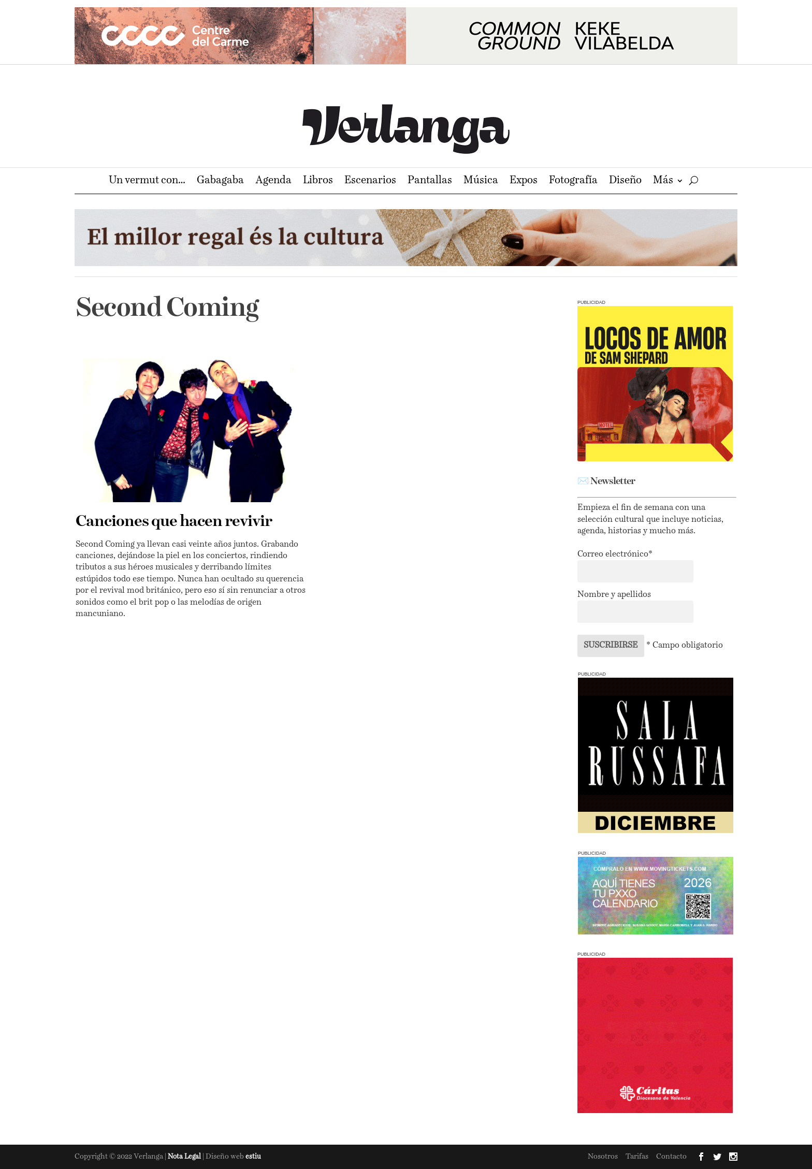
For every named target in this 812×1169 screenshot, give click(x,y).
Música (480, 181)
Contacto (671, 1156)
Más (663, 181)
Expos (524, 181)
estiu (253, 1156)
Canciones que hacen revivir (174, 522)
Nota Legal (185, 1156)
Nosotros (603, 1156)
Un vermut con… (147, 181)
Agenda (273, 181)
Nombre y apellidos (614, 595)
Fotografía (573, 181)
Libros (318, 181)
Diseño (625, 181)
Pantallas (430, 181)
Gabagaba (220, 181)
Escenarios (370, 181)
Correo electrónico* (615, 554)
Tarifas (637, 1156)
